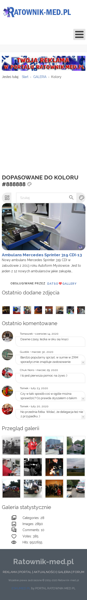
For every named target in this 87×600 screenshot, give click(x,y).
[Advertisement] (43, 127)
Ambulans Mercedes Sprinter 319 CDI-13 (42, 255)
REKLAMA (10, 572)
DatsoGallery (62, 283)
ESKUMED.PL (21, 588)
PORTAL (25, 572)
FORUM (78, 572)
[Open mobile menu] (79, 34)
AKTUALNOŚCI (45, 572)
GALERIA (64, 572)
